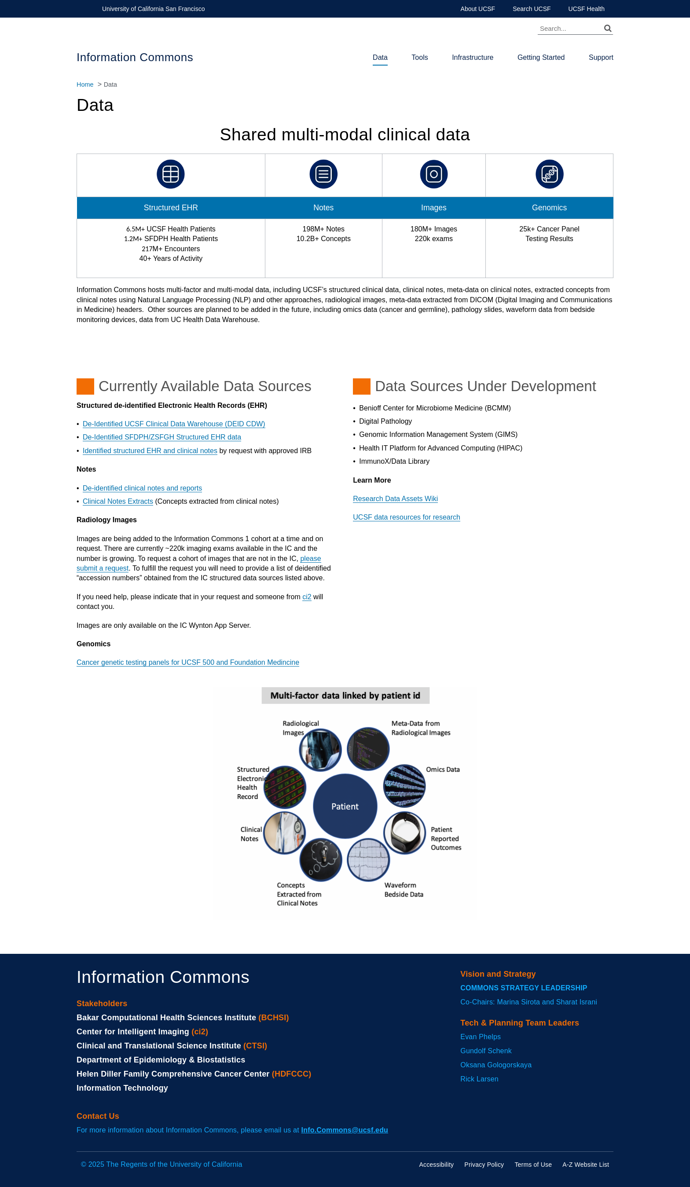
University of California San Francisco (153, 8)
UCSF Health (587, 8)
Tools (419, 57)
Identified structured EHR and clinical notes (150, 450)
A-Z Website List (585, 1164)
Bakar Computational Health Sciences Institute (166, 1017)
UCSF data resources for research (406, 517)
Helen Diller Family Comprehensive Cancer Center (173, 1074)
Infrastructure (472, 57)
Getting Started (541, 57)
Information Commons (135, 57)
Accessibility (436, 1164)
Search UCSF (532, 8)
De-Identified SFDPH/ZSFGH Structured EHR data (162, 437)
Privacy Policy (484, 1164)
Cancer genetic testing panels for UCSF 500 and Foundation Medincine (188, 662)
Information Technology (122, 1088)
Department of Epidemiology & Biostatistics (161, 1059)
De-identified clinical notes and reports (142, 488)
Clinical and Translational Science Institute (159, 1045)
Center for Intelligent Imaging (133, 1031)
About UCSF (478, 8)
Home (85, 84)
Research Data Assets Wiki (395, 498)
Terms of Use (533, 1164)
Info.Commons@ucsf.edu (345, 1130)
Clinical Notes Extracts (118, 501)
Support (601, 57)
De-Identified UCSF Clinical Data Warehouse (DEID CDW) (174, 424)
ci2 (306, 597)
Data (380, 57)
